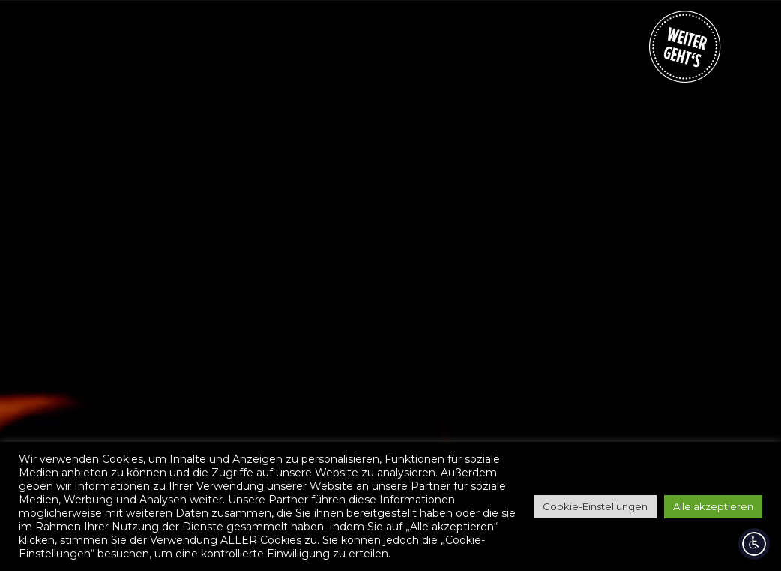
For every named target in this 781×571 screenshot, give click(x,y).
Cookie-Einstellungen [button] (595, 506)
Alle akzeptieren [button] (713, 506)
